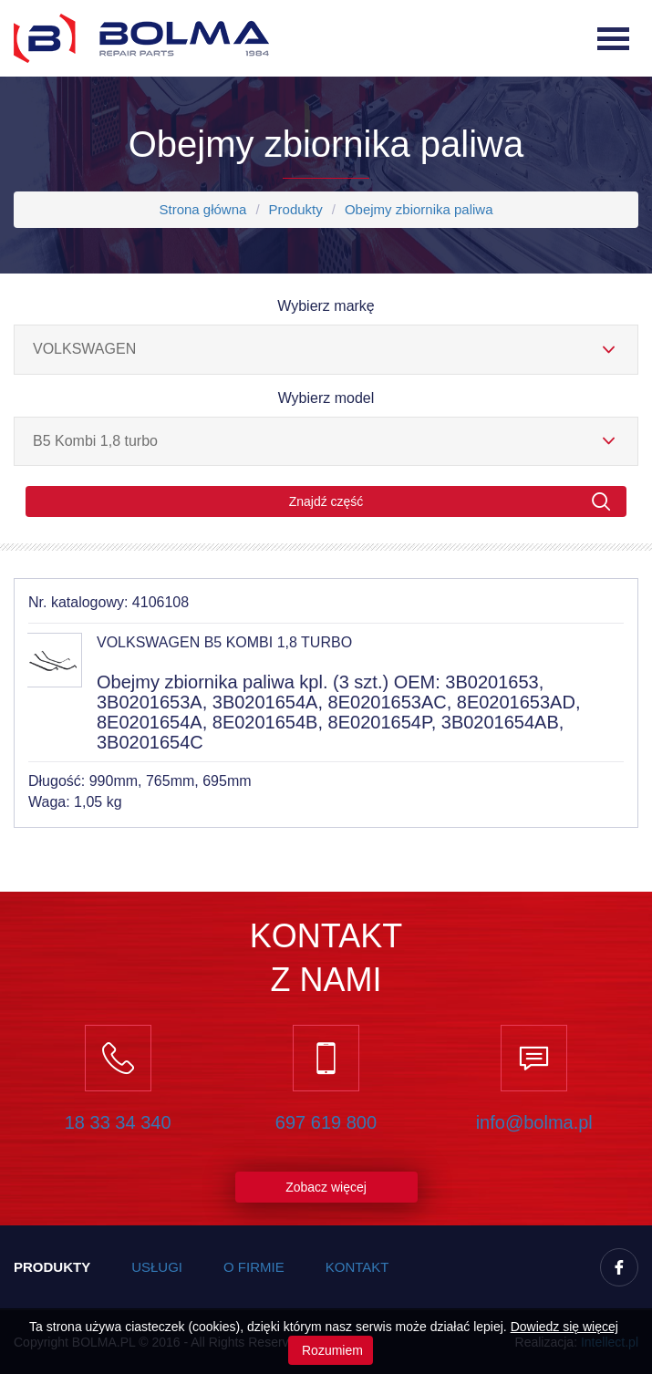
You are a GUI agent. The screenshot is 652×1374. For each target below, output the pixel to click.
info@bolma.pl (534, 1122)
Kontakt (357, 1267)
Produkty (296, 209)
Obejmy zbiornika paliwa (419, 209)
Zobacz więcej (326, 1187)
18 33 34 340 (118, 1122)
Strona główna (202, 209)
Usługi (156, 1267)
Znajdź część (450, 501)
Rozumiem (330, 1350)
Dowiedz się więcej (564, 1326)
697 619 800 (326, 1122)
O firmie (254, 1267)
